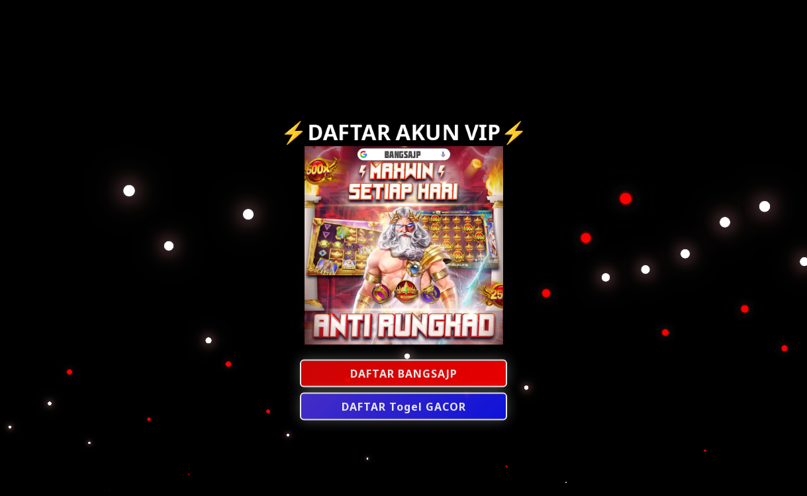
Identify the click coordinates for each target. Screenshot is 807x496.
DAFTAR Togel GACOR (404, 407)
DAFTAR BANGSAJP (403, 374)
